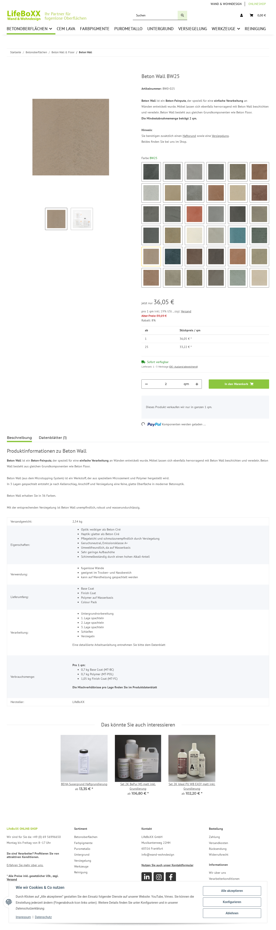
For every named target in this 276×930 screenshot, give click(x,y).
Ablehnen (232, 913)
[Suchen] (155, 15)
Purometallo (82, 849)
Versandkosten (218, 843)
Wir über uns (217, 873)
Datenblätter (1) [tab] (53, 438)
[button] (241, 15)
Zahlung (214, 837)
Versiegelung (220, 136)
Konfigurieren (232, 902)
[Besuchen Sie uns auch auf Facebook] (171, 877)
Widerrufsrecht (218, 854)
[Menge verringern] (146, 384)
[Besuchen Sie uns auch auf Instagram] (159, 877)
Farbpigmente (83, 843)
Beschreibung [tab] (19, 438)
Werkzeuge (81, 866)
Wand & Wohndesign (226, 4)
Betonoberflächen (85, 837)
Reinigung (81, 872)
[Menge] (166, 384)
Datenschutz (43, 917)
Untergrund (81, 854)
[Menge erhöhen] (197, 384)
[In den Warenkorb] (10, 71)
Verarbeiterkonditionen (224, 879)
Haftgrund (189, 136)
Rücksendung (218, 849)
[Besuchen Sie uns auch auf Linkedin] (146, 877)
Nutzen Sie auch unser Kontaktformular (167, 865)
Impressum (23, 917)
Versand (186, 311)
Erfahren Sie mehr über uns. (25, 865)
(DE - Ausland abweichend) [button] (183, 366)
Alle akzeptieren (232, 890)
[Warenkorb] (257, 15)
